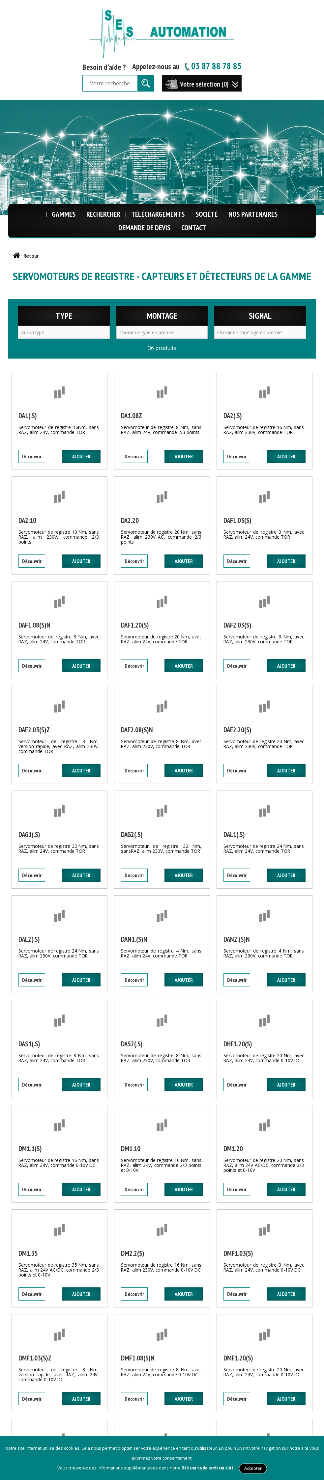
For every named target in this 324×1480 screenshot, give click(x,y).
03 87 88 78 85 (212, 65)
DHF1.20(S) (237, 1043)
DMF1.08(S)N (138, 1358)
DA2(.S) (232, 415)
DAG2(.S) (132, 834)
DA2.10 (27, 520)
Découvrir (32, 456)
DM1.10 (130, 1148)
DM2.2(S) (132, 1253)
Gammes (63, 214)
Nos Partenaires (253, 214)
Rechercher (103, 214)
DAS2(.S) (132, 1043)
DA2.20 (130, 520)
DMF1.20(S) (238, 1358)
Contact (193, 227)
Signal (260, 315)
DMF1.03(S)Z (34, 1358)
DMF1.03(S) (238, 1253)
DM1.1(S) (30, 1148)
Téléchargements (158, 214)
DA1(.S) (27, 415)
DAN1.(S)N (134, 939)
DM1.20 (233, 1148)
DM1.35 (28, 1253)
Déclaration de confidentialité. (208, 1468)
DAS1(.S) (29, 1043)
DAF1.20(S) (135, 625)
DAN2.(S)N (236, 939)
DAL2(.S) (29, 939)
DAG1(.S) (29, 834)
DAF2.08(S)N (137, 729)
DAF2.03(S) (237, 625)
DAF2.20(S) (237, 729)
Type (64, 315)
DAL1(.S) (234, 834)
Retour (31, 255)
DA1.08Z (131, 415)
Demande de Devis (144, 227)
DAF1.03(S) (237, 520)
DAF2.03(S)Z (34, 729)
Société (206, 214)
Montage (162, 315)
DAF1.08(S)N (34, 625)
